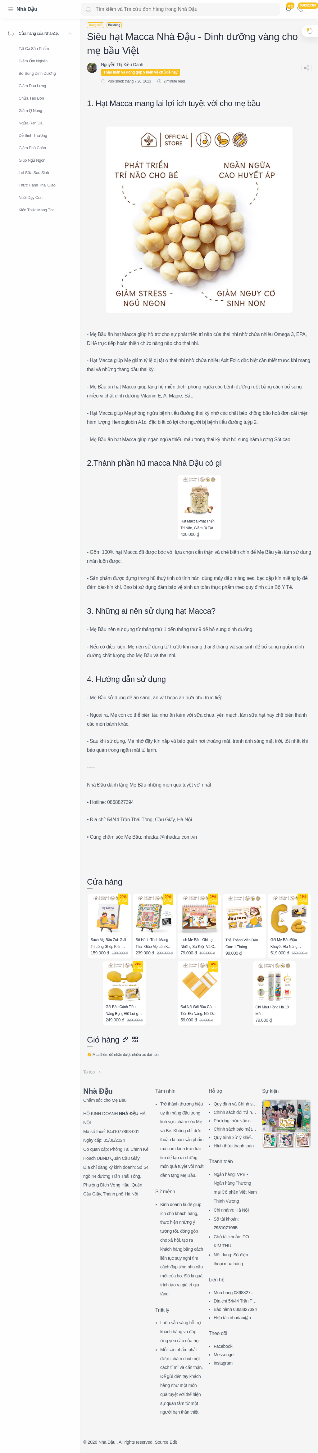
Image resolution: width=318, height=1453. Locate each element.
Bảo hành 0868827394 (235, 1309)
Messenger (224, 1354)
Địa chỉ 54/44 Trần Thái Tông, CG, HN (235, 1301)
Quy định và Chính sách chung (235, 1104)
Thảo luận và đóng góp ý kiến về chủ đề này (140, 72)
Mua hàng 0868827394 (234, 1293)
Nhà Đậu (26, 9)
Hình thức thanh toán (234, 1145)
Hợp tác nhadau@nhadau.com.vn (235, 1318)
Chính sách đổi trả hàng (235, 1113)
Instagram (223, 1363)
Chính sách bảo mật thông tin (235, 1130)
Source (161, 1442)
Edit (173, 1442)
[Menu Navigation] (11, 9)
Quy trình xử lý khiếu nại (235, 1138)
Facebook (223, 1346)
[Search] (180, 9)
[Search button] (88, 9)
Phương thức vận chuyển (234, 1121)
